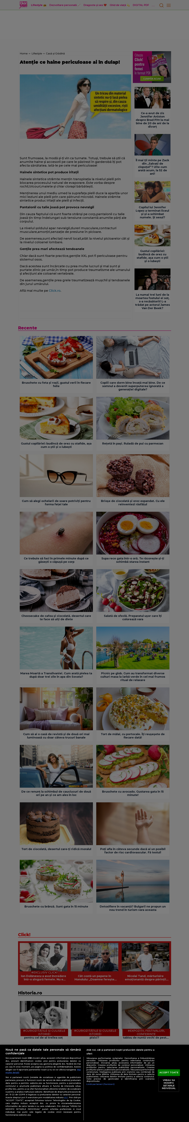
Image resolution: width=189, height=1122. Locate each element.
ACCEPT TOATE (168, 1072)
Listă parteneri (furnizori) (100, 1084)
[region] (94, 1083)
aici (66, 1097)
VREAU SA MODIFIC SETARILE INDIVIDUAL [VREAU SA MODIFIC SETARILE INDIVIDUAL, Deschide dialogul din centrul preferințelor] (169, 1084)
